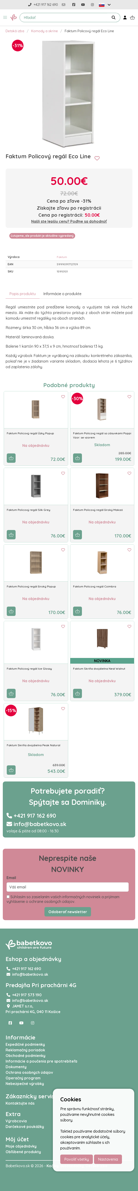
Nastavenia (108, 1159)
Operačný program (23, 1078)
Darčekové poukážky (25, 1126)
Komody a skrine (44, 31)
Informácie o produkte (62, 293)
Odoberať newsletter (67, 911)
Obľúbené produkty (23, 1151)
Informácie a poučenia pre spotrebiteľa (41, 1061)
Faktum (62, 257)
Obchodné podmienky (25, 1055)
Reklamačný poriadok (25, 1050)
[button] (5, 17)
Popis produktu (22, 293)
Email (11, 877)
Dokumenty (16, 1066)
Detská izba (15, 31)
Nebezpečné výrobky (25, 1083)
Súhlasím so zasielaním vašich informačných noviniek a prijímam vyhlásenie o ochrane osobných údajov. (63, 899)
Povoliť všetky (76, 1159)
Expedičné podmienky (25, 1044)
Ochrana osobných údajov (29, 1072)
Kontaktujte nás (20, 1103)
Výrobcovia (16, 1121)
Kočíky (52, 1165)
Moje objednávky (21, 1146)
